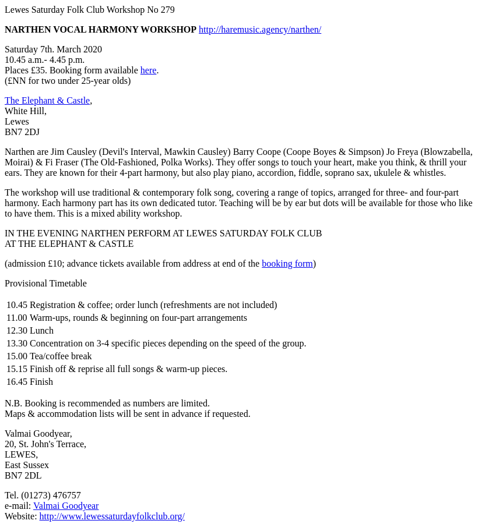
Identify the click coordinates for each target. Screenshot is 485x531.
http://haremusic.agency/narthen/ (260, 29)
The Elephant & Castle (47, 100)
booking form (287, 263)
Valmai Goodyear (66, 506)
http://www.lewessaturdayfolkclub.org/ (112, 516)
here (148, 70)
